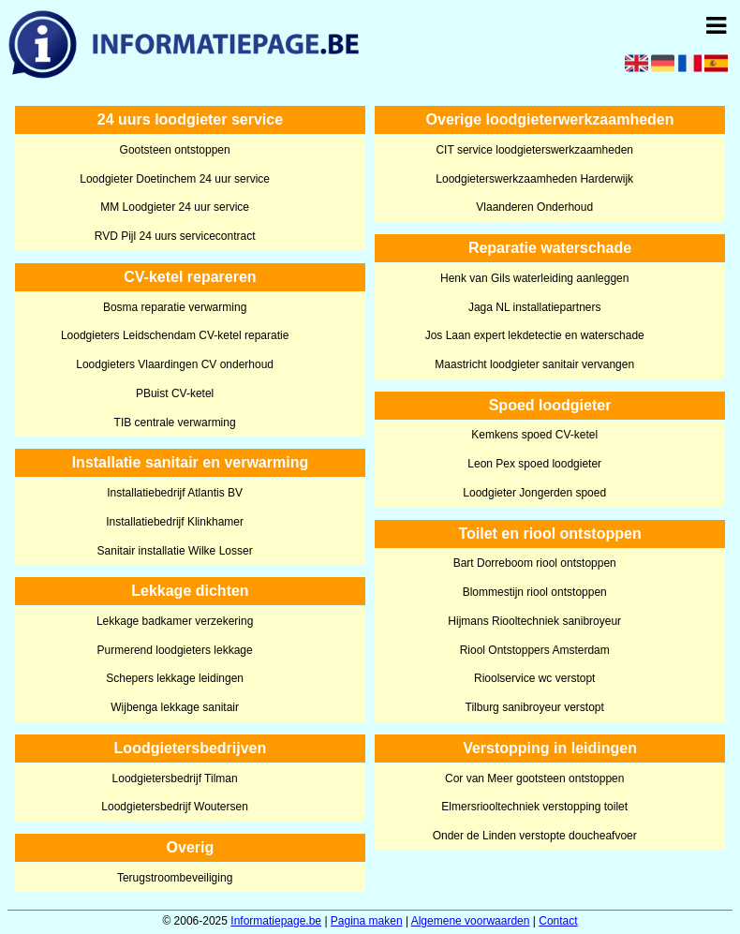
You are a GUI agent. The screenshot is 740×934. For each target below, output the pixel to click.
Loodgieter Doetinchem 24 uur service (175, 178)
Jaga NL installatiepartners (534, 307)
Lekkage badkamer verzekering (174, 621)
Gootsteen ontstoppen (175, 149)
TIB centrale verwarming (175, 422)
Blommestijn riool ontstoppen (535, 592)
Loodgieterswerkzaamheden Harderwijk (534, 178)
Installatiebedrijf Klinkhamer (175, 521)
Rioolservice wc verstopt (534, 678)
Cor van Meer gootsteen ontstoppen (534, 778)
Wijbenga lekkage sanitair (175, 707)
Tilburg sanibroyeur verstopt (535, 707)
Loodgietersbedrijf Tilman (175, 778)
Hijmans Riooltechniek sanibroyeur (534, 621)
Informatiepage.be (275, 920)
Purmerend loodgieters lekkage (175, 650)
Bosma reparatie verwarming (174, 307)
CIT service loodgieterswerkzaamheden (534, 149)
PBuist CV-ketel (175, 393)
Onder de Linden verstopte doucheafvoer (535, 835)
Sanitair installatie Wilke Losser (175, 550)
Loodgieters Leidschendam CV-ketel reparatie (175, 335)
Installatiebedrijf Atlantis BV (175, 492)
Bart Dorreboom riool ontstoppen (534, 563)
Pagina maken (367, 920)
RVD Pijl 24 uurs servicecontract (175, 236)
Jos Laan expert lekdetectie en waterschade (534, 335)
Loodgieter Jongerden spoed (534, 492)
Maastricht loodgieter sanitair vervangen (534, 364)
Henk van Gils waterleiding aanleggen (534, 278)
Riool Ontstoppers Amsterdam (535, 650)
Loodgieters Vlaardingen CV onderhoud (175, 364)
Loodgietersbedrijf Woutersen (174, 806)
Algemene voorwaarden (470, 920)
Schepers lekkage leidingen (175, 678)
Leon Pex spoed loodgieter (534, 463)
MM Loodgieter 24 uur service (174, 207)
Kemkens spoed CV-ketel (534, 434)
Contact (558, 920)
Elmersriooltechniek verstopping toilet (534, 806)
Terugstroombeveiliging (174, 877)
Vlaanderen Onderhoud (534, 207)
